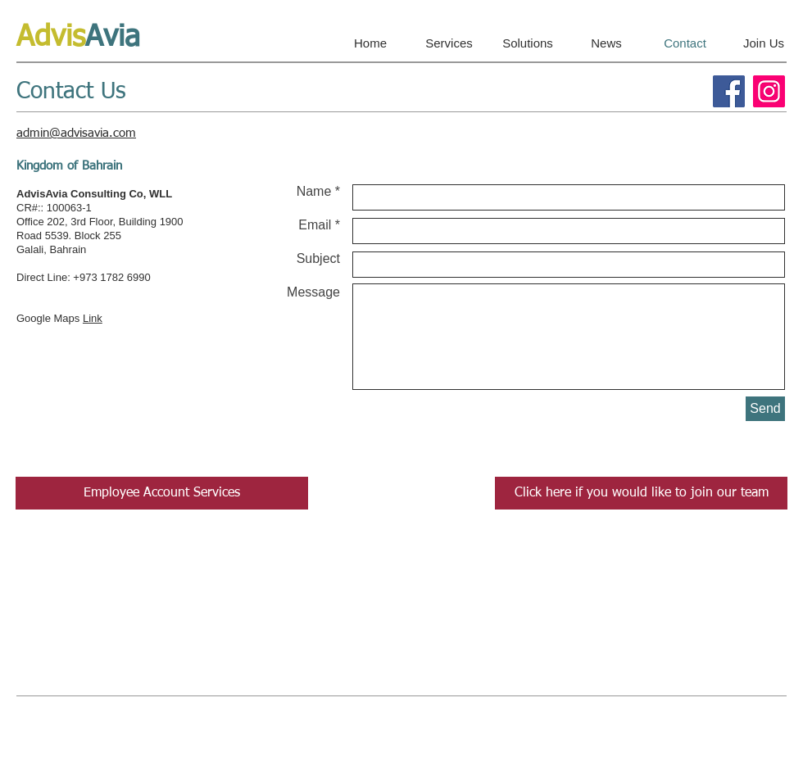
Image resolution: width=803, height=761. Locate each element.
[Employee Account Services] (162, 493)
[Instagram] (769, 91)
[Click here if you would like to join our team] (641, 493)
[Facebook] (729, 91)
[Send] (765, 408)
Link (92, 318)
